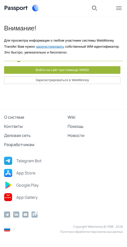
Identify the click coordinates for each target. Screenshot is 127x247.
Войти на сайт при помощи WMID (62, 70)
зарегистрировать (50, 46)
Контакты (13, 126)
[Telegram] (7, 214)
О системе (14, 117)
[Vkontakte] (16, 214)
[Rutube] (34, 214)
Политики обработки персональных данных (91, 232)
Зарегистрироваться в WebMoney (62, 80)
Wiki (71, 117)
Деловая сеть (17, 135)
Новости (76, 135)
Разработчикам (19, 144)
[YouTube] (25, 214)
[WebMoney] (35, 8)
